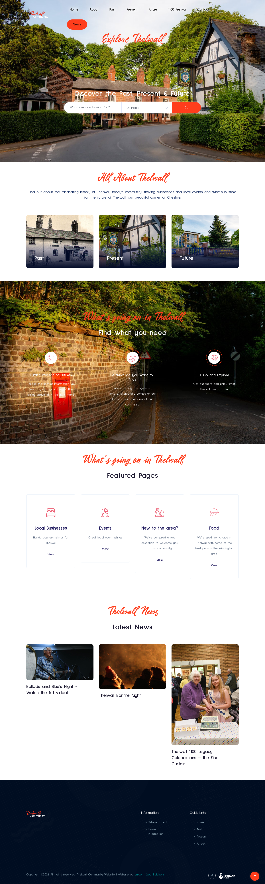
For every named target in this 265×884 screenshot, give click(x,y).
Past (112, 9)
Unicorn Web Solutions (149, 874)
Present (132, 9)
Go (186, 107)
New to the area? (159, 528)
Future (153, 9)
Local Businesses (51, 528)
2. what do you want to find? (132, 377)
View (51, 554)
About (93, 9)
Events (105, 528)
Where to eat (157, 822)
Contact (203, 9)
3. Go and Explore (214, 375)
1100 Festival (177, 9)
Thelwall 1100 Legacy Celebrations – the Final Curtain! (195, 757)
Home (74, 9)
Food (214, 528)
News (77, 24)
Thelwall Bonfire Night (120, 695)
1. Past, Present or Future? (50, 375)
